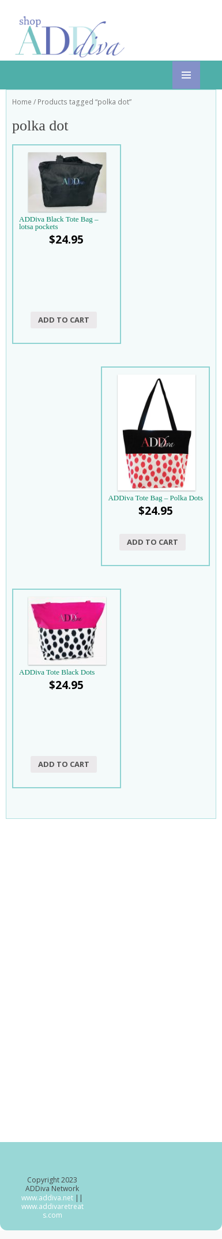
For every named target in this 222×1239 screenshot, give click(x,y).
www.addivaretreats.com (52, 1210)
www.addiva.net (48, 1198)
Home (22, 102)
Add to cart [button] (63, 320)
